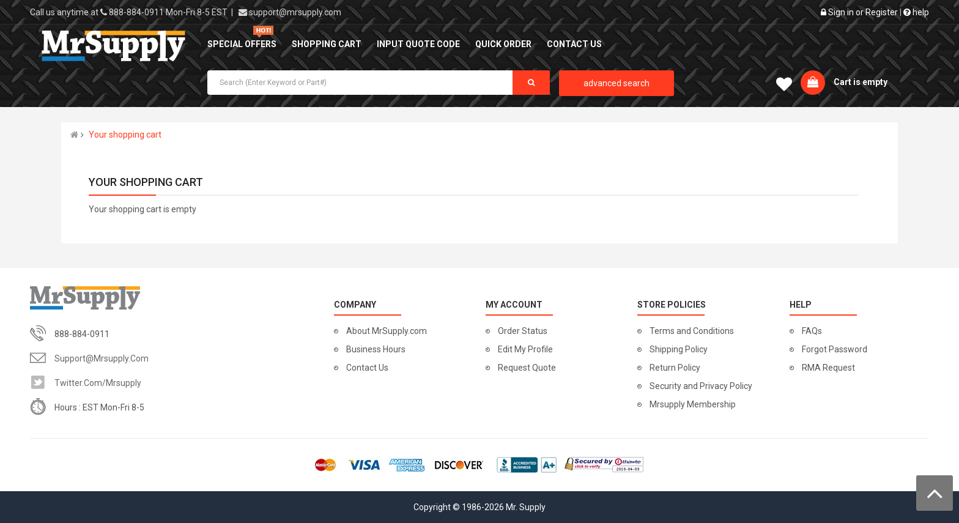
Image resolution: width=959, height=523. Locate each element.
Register (881, 12)
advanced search (616, 83)
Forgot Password (834, 349)
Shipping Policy (679, 349)
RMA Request (828, 368)
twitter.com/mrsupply (97, 383)
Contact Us (367, 368)
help (916, 12)
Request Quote (527, 368)
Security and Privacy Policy (701, 386)
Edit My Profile (525, 349)
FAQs (812, 331)
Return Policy (675, 368)
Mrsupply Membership (693, 404)
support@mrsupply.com (295, 12)
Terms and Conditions (692, 331)
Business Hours (375, 349)
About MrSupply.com (386, 331)
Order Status (522, 331)
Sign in (841, 12)
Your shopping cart (125, 134)
